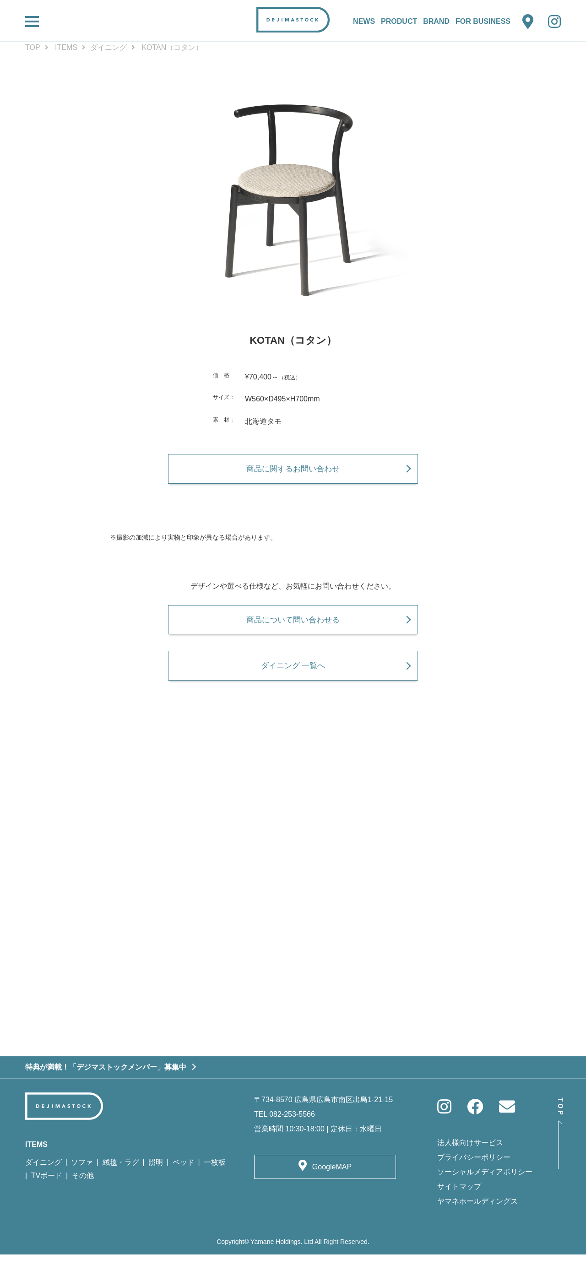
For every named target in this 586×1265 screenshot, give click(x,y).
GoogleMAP (332, 1177)
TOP (32, 47)
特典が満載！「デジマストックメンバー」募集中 (105, 1077)
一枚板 (215, 1173)
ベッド (184, 1173)
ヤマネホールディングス (477, 1212)
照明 (155, 1173)
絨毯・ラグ (121, 1173)
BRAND (436, 21)
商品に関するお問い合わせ (293, 471)
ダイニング (108, 47)
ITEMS (66, 47)
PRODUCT (399, 21)
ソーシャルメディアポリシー (484, 1182)
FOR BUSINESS (483, 21)
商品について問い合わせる (293, 624)
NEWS (364, 21)
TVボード (46, 1186)
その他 (83, 1186)
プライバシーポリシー (473, 1168)
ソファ (82, 1173)
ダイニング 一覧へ (293, 673)
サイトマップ (459, 1197)
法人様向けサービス (470, 1153)
